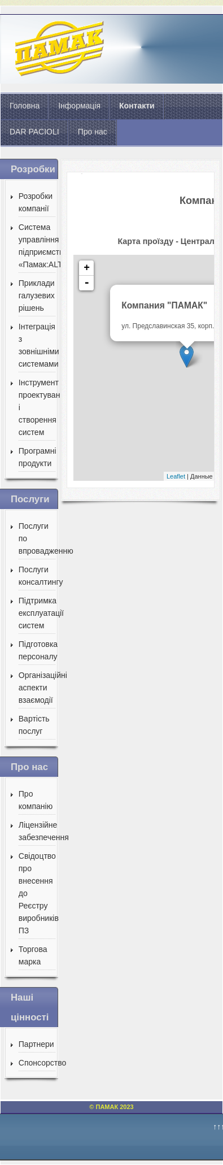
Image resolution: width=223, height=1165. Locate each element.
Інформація (79, 105)
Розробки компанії (36, 202)
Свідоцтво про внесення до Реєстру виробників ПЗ (37, 893)
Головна (25, 105)
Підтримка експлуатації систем (37, 613)
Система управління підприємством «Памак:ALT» (37, 246)
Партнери (36, 1044)
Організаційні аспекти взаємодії (37, 688)
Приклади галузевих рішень (37, 295)
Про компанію (36, 800)
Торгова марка (33, 955)
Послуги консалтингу (37, 575)
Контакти (137, 105)
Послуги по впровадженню (37, 538)
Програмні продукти (37, 457)
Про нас (92, 131)
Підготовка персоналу (37, 650)
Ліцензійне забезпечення (37, 831)
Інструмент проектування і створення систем (37, 407)
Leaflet (176, 476)
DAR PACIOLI (34, 131)
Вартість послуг (34, 725)
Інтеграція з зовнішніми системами (37, 345)
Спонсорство (37, 1062)
